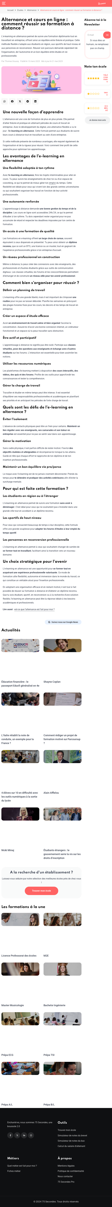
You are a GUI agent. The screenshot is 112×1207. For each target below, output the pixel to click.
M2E (46, 955)
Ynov (106, 94)
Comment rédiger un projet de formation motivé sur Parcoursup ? (62, 739)
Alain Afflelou (51, 792)
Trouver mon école (41, 890)
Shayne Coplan (52, 681)
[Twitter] (17, 1135)
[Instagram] (31, 1135)
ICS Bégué (106, 108)
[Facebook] (10, 1135)
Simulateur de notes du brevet (72, 1135)
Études (20, 10)
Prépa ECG (7, 1054)
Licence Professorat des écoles (18, 955)
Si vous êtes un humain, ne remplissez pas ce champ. (97, 44)
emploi (52, 183)
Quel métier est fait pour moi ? (22, 1165)
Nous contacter (65, 1176)
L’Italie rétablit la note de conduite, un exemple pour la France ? (17, 739)
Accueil (10, 10)
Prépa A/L (7, 1104)
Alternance (31, 10)
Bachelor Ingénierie (54, 1005)
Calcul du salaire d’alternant (71, 1146)
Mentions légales (66, 1165)
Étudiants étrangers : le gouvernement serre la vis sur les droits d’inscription (62, 854)
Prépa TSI (49, 1054)
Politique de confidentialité (71, 1171)
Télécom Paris (105, 78)
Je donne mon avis (97, 120)
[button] (4, 101)
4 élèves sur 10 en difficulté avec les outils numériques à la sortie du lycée (19, 796)
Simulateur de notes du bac (71, 1141)
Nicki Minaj (7, 850)
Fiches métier (13, 1171)
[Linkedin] (24, 1135)
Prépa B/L (49, 1104)
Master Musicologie (12, 1005)
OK (107, 35)
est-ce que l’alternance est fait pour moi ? (34, 609)
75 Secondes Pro (66, 1182)
